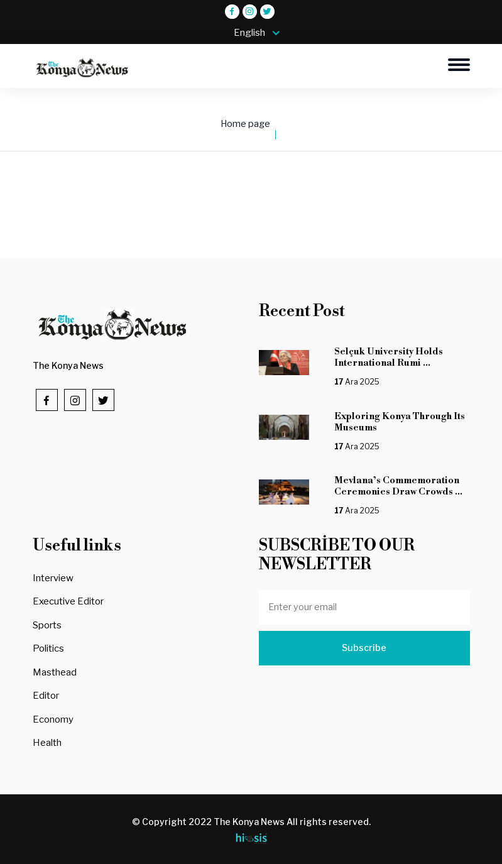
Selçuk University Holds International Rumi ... (388, 357)
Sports (47, 625)
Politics (48, 648)
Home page (245, 123)
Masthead (55, 672)
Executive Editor (68, 601)
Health (47, 742)
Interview (53, 578)
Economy (53, 719)
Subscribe (364, 647)
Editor (46, 695)
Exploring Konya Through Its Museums (399, 422)
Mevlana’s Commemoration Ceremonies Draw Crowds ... (398, 486)
